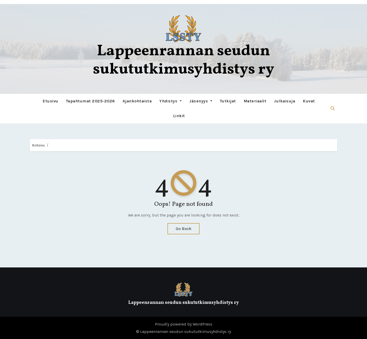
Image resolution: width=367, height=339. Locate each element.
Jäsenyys (200, 101)
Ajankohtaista (137, 101)
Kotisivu (38, 145)
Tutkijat (228, 101)
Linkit (179, 115)
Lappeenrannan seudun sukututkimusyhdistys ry (183, 60)
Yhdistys (170, 101)
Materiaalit (255, 101)
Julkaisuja (284, 101)
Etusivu (50, 101)
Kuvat (309, 101)
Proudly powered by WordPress (183, 324)
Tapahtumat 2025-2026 (90, 101)
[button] (332, 108)
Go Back (183, 228)
